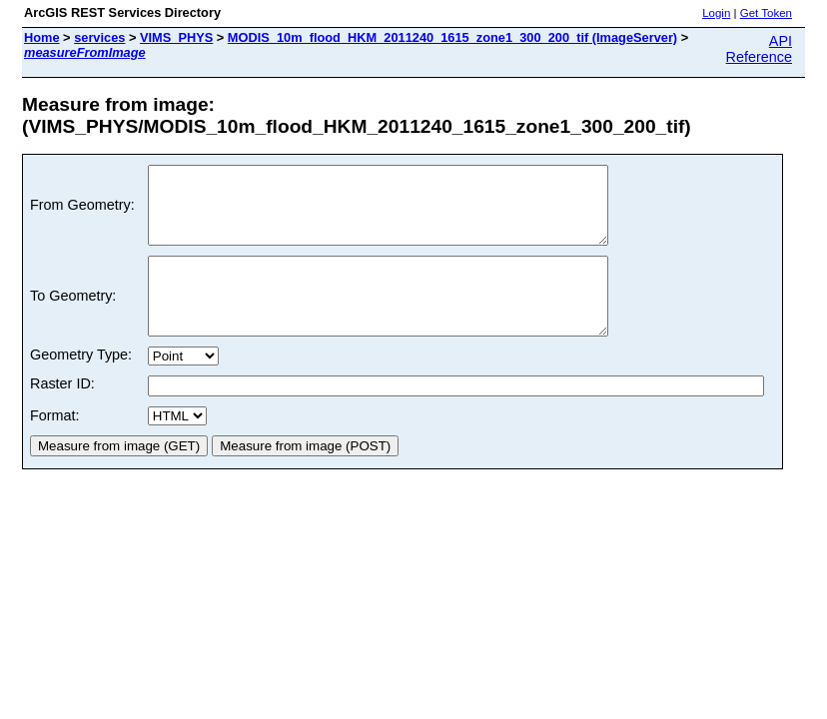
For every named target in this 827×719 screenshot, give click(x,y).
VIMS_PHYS (176, 37)
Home (42, 37)
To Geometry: (73, 319)
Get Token (766, 13)
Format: (55, 445)
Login (716, 13)
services (99, 37)
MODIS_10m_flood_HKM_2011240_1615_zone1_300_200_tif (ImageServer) (452, 37)
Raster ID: (62, 413)
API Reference (759, 49)
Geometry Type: (81, 384)
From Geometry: (82, 213)
